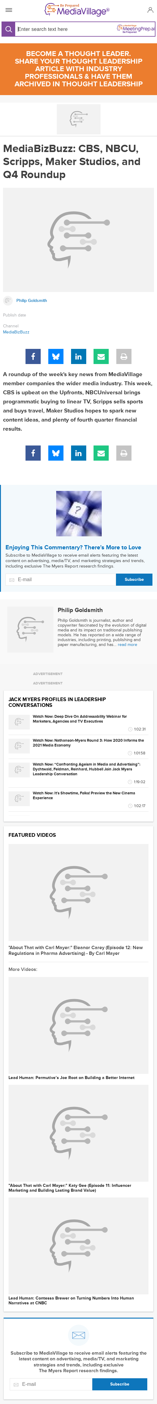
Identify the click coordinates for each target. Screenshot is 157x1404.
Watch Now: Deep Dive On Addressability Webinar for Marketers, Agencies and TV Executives (80, 719)
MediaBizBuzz (16, 332)
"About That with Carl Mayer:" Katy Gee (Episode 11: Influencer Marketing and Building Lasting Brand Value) (70, 1188)
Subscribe (134, 579)
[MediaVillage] (77, 10)
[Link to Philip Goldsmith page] (78, 300)
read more (127, 644)
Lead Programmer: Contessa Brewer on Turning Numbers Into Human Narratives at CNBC (71, 1301)
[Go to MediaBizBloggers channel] (78, 119)
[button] (149, 9)
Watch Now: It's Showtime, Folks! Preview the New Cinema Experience (84, 795)
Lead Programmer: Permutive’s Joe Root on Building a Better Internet (72, 1077)
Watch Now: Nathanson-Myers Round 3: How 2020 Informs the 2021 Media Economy (88, 743)
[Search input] (46, 29)
